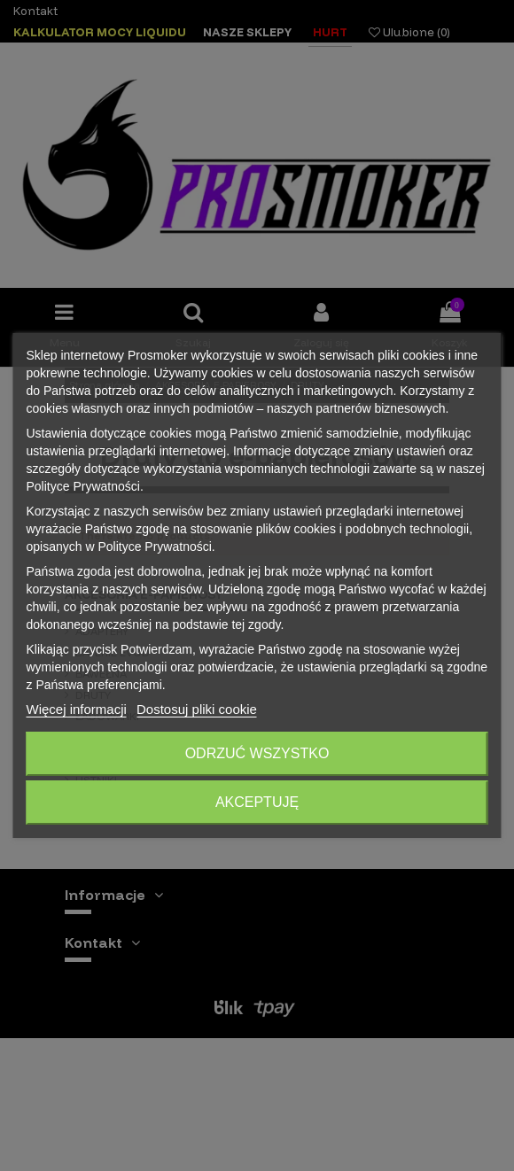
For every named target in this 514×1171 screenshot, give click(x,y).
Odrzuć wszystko (257, 753)
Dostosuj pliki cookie (196, 709)
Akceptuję (257, 802)
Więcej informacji (77, 709)
